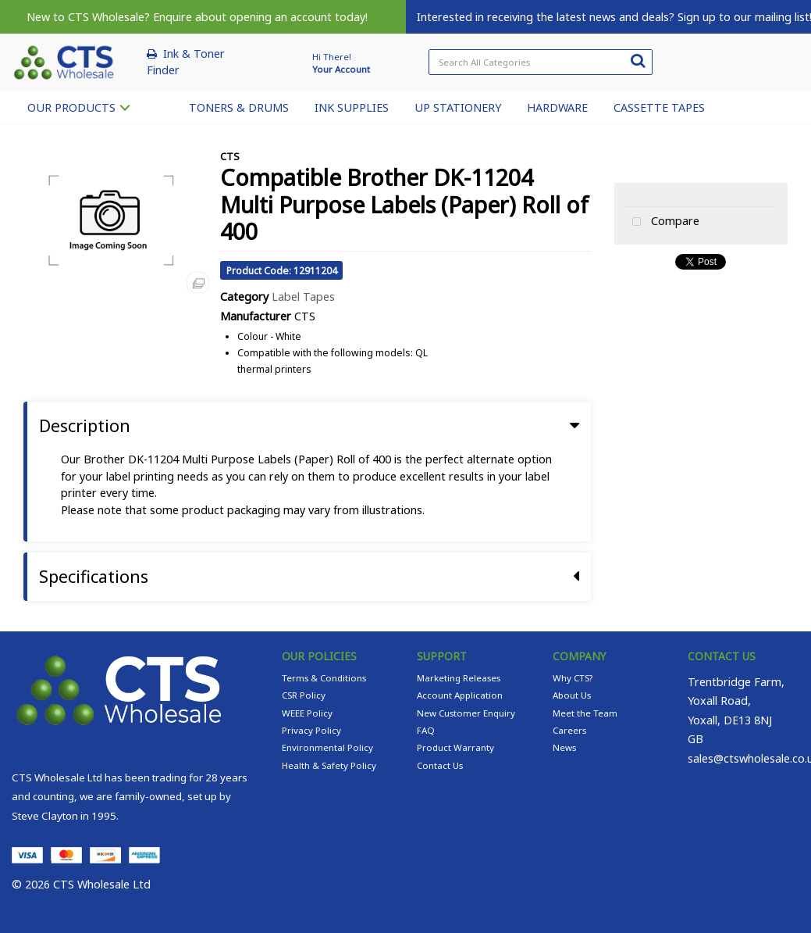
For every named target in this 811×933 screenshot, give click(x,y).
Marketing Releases (458, 678)
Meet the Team (585, 713)
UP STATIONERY (457, 107)
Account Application (460, 695)
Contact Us (440, 765)
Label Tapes (303, 296)
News (564, 747)
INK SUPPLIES (352, 107)
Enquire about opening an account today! (260, 16)
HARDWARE (557, 107)
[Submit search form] (637, 60)
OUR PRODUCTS (71, 107)
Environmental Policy (327, 747)
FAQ (426, 730)
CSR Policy (303, 695)
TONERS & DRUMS (239, 107)
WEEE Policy (307, 713)
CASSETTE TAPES (659, 107)
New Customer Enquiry (466, 713)
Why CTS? (572, 678)
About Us (572, 695)
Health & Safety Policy (329, 765)
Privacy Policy (311, 730)
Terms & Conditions (324, 678)
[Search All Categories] (540, 62)
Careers (569, 730)
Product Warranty (455, 747)
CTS (230, 156)
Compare (662, 222)
